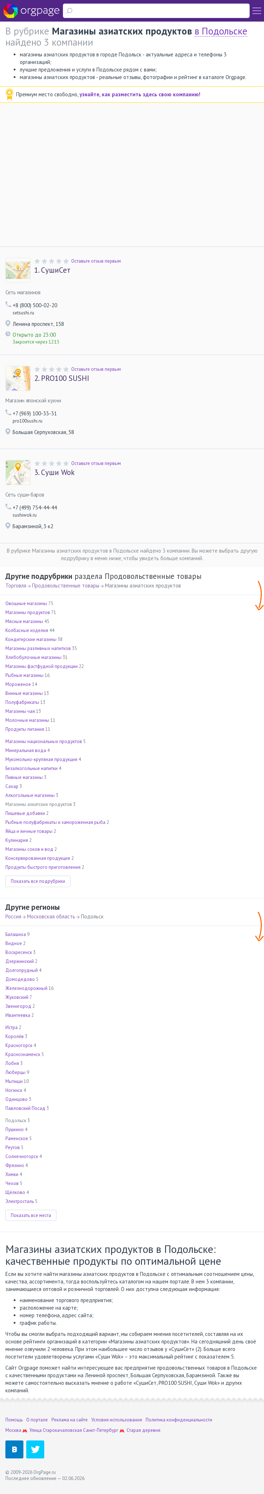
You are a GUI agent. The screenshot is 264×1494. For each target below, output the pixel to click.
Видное (13, 943)
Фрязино (14, 1165)
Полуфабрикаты (22, 702)
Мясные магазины (24, 621)
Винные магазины (24, 693)
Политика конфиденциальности (179, 1420)
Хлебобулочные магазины (33, 657)
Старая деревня (143, 1430)
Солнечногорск (21, 1156)
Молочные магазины (27, 720)
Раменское (16, 1138)
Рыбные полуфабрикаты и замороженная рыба (55, 822)
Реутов (12, 1147)
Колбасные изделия (26, 630)
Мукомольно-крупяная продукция (41, 759)
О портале (37, 1420)
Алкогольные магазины (30, 795)
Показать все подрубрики (38, 881)
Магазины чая (20, 711)
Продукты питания (24, 729)
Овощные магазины (26, 603)
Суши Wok (54, 472)
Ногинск (13, 1090)
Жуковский (16, 997)
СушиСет (52, 270)
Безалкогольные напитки (31, 768)
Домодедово (20, 979)
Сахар (11, 786)
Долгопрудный (21, 970)
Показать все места (31, 1215)
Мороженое (18, 684)
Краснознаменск (22, 1054)
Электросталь (19, 1201)
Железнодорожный (26, 988)
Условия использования (116, 1420)
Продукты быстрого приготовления (43, 867)
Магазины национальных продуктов (43, 741)
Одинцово (16, 1099)
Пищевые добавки (25, 813)
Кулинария (16, 840)
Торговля (15, 585)
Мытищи (14, 1081)
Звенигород (18, 1006)
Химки (11, 1174)
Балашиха (15, 934)
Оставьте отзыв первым (96, 261)
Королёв (14, 1036)
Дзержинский (19, 961)
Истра (11, 1027)
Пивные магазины (24, 777)
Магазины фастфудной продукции (41, 666)
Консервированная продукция (37, 858)
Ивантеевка (17, 1015)
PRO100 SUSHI (61, 378)
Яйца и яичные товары (29, 831)
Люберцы (15, 1072)
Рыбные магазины (24, 675)
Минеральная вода (25, 750)
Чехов (12, 1183)
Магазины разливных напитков (38, 648)
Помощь (14, 1420)
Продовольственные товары (65, 585)
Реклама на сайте (69, 1420)
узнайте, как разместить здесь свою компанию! (139, 94)
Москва (13, 1430)
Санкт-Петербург (100, 1430)
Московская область (51, 916)
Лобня (12, 1063)
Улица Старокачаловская (55, 1430)
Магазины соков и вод (29, 849)
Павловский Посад (25, 1108)
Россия (13, 916)
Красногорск (18, 1045)
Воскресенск (18, 952)
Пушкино (14, 1129)
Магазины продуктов (27, 612)
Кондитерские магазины (30, 639)
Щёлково (15, 1192)
